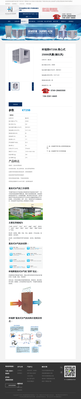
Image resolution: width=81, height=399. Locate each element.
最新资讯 (19, 390)
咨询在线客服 (12, 385)
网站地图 (28, 3)
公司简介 (19, 370)
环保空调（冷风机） (25, 21)
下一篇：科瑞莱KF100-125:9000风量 (56, 151)
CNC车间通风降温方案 (48, 376)
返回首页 (7, 3)
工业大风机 (40, 21)
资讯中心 (63, 21)
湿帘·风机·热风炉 (32, 21)
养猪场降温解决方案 (47, 373)
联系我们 (14, 3)
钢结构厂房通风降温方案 (48, 378)
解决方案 (55, 21)
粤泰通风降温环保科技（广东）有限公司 (33, 395)
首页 (9, 21)
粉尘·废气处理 (48, 21)
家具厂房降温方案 (46, 381)
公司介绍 (21, 3)
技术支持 (19, 387)
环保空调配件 (30, 381)
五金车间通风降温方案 (48, 370)
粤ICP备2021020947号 (62, 395)
